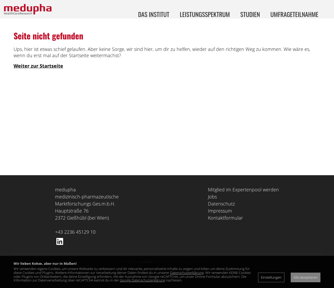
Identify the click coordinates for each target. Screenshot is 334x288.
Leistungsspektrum (205, 14)
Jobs (212, 207)
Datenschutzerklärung (187, 272)
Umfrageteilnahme (294, 14)
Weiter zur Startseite (38, 76)
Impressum (220, 221)
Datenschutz (221, 214)
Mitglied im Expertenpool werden (243, 200)
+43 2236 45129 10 (75, 242)
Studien (250, 14)
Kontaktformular (225, 228)
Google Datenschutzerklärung (142, 280)
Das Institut (153, 14)
